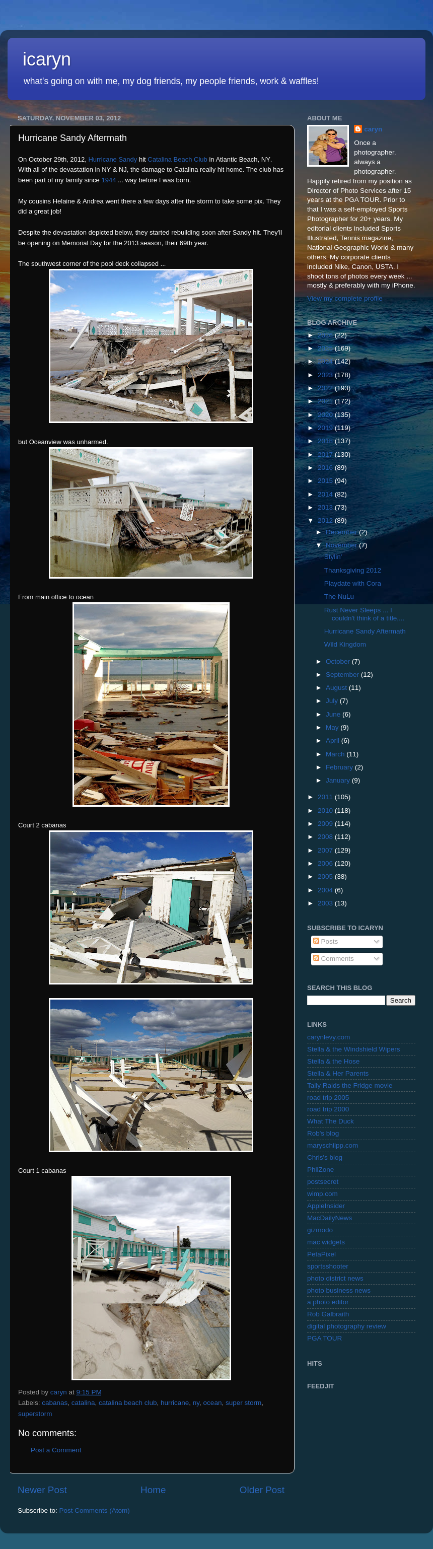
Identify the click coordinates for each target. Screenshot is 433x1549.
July (333, 701)
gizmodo (320, 1230)
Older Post (262, 1490)
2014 (326, 494)
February (340, 767)
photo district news (335, 1278)
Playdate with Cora (352, 583)
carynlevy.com (328, 1037)
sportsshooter (327, 1266)
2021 (326, 401)
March (336, 754)
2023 (326, 375)
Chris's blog (324, 1157)
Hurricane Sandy (112, 159)
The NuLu (339, 596)
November (342, 545)
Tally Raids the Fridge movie (350, 1085)
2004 (326, 890)
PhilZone (320, 1169)
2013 (326, 507)
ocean (212, 1402)
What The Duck (330, 1121)
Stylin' (333, 556)
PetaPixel (321, 1254)
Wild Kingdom (345, 644)
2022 (326, 388)
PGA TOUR (324, 1338)
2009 (326, 823)
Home (153, 1490)
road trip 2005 (328, 1097)
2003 (326, 903)
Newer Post (42, 1490)
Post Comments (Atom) (94, 1510)
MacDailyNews (329, 1218)
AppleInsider (326, 1206)
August (337, 687)
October (339, 661)
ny (196, 1402)
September (343, 674)
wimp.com (322, 1194)
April (333, 740)
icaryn (47, 59)
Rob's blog (323, 1133)
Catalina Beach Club (177, 159)
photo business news (339, 1290)
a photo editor (328, 1302)
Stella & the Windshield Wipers (353, 1049)
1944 (108, 180)
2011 (326, 797)
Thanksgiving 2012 (352, 570)
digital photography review (346, 1326)
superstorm (35, 1414)
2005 (326, 876)
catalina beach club (128, 1402)
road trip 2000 (328, 1109)
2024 (326, 361)
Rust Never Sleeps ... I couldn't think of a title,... (364, 614)
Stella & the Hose (333, 1061)
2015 (326, 480)
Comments (333, 958)
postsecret (322, 1181)
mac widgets (326, 1242)
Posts (325, 941)
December (342, 532)
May (333, 727)
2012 (326, 520)
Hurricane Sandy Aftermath (365, 631)
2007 (326, 850)
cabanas (54, 1402)
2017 (326, 454)
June (334, 714)
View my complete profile (345, 298)
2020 (326, 414)
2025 (326, 348)
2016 (326, 467)
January (339, 780)
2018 (326, 441)
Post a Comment (56, 1450)
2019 (326, 428)
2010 (326, 810)
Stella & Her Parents (338, 1073)
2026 (326, 335)
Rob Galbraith (328, 1314)
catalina (83, 1402)
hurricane (175, 1402)
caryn (373, 129)
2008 (326, 836)
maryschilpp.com (332, 1145)
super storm (243, 1402)
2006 (326, 863)
